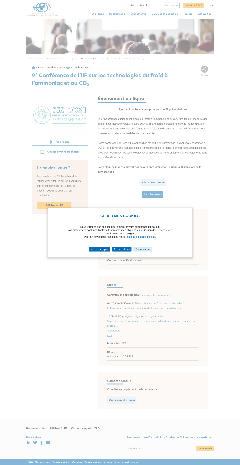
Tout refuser (122, 249)
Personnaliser (143, 249)
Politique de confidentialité (140, 236)
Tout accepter (100, 249)
